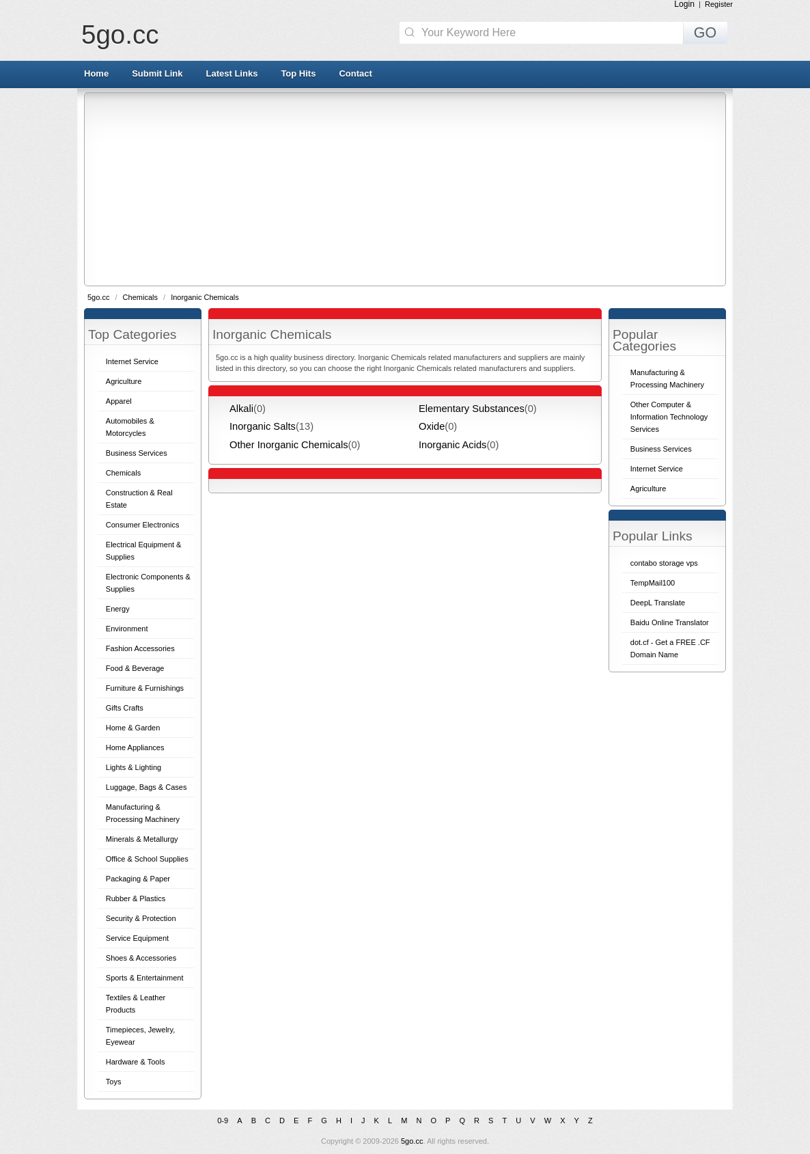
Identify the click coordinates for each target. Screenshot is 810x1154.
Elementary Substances (472, 408)
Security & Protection (141, 918)
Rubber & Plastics (135, 898)
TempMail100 (652, 583)
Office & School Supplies (147, 859)
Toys (114, 1081)
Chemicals (141, 297)
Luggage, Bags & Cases (146, 787)
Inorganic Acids (452, 444)
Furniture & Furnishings (145, 688)
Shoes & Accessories (141, 958)
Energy (118, 609)
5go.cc (119, 34)
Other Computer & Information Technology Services (669, 416)
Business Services (136, 453)
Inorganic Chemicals (205, 297)
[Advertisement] (447, 188)
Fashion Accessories (140, 648)
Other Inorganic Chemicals (288, 444)
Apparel (119, 401)
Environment (127, 628)
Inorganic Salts (262, 426)
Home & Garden (133, 728)
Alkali (241, 408)
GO (705, 33)
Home (96, 73)
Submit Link (157, 73)
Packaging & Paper (138, 879)
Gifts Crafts (124, 708)
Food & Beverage (135, 668)
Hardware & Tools (135, 1062)
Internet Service (132, 361)
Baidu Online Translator (669, 622)
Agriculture (124, 381)
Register (719, 4)
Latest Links (232, 73)
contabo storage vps (664, 563)
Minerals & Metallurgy (142, 839)
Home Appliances (135, 747)
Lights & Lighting (133, 767)
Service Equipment (137, 938)
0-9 (222, 1120)
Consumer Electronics (143, 525)
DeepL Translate (657, 603)
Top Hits (298, 73)
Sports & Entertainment (145, 978)
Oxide (432, 426)
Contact (355, 73)
